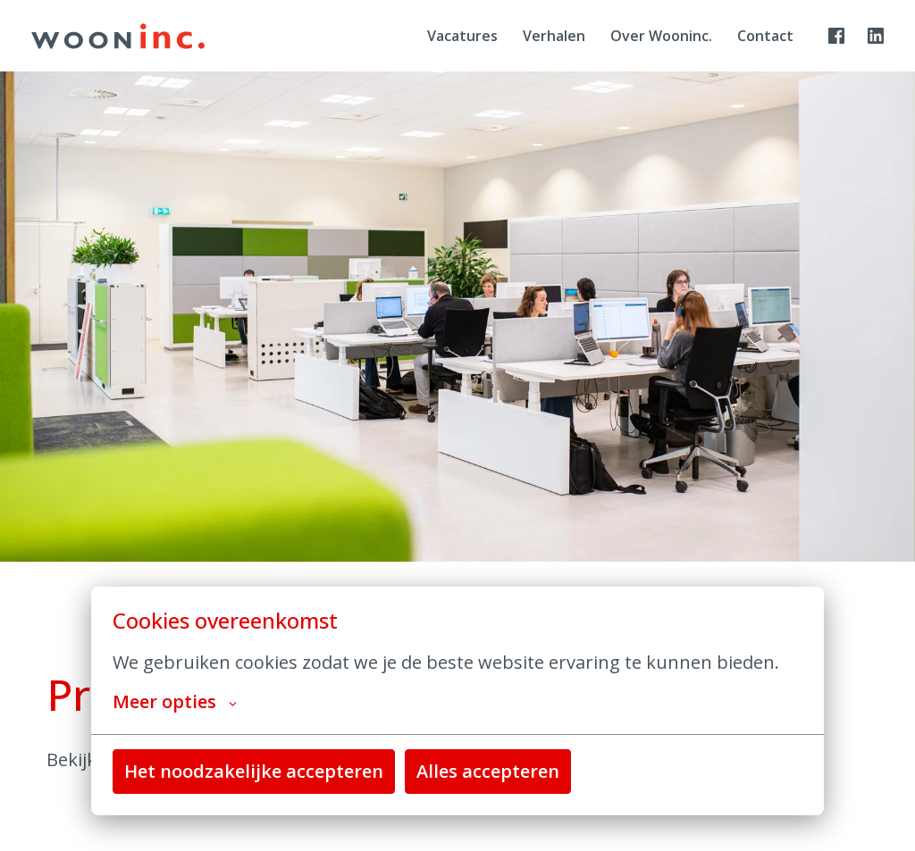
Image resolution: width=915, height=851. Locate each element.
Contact (765, 36)
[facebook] (836, 36)
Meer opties (175, 702)
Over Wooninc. (661, 36)
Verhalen (554, 36)
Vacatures (462, 36)
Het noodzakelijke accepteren (253, 771)
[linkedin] (876, 36)
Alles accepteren (487, 771)
